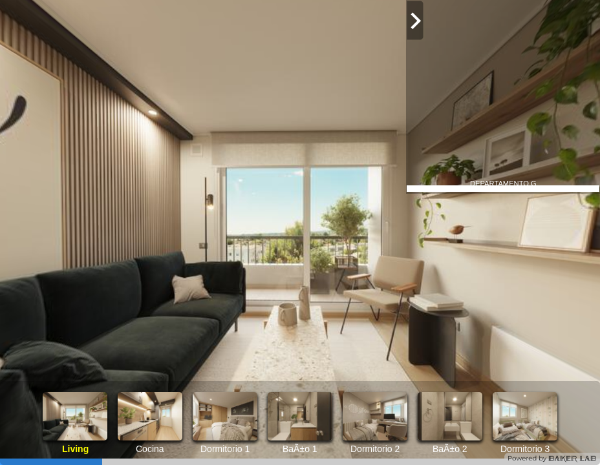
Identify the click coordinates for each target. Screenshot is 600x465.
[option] (75, 423)
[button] (584, 410)
